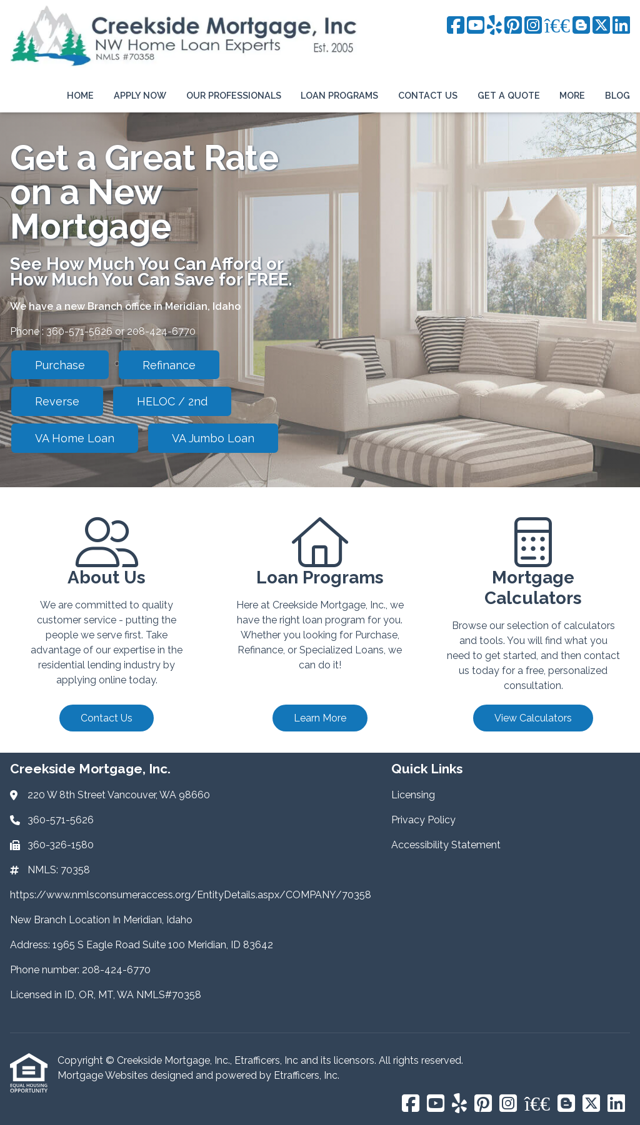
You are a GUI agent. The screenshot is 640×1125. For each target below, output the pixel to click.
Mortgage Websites (104, 1075)
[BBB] (557, 26)
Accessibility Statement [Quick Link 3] (446, 845)
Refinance (169, 365)
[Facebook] (455, 26)
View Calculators (533, 718)
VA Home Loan (74, 438)
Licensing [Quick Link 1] (413, 795)
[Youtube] (475, 26)
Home (80, 95)
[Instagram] (533, 26)
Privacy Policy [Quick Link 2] (423, 820)
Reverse (57, 401)
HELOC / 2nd (172, 401)
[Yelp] (494, 26)
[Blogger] (581, 26)
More (572, 95)
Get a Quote (509, 95)
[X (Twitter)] (601, 26)
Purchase (60, 365)
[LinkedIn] (621, 26)
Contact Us (428, 95)
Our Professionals (233, 95)
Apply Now (140, 95)
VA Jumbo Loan (213, 438)
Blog (617, 95)
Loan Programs (339, 95)
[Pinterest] (513, 26)
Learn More (320, 718)
